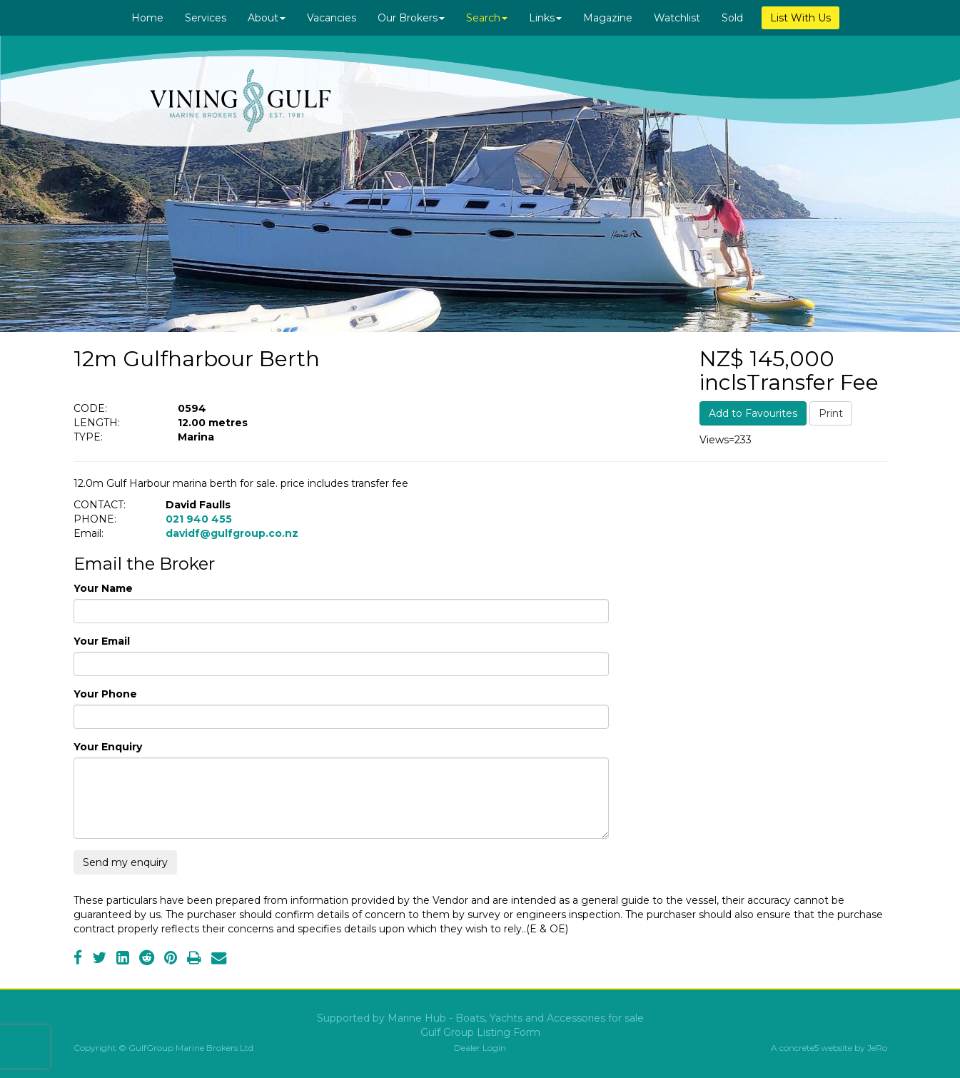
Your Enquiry (108, 746)
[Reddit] (146, 959)
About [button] (267, 17)
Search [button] (486, 17)
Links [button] (545, 17)
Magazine (607, 17)
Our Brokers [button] (411, 17)
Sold (732, 17)
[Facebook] (78, 959)
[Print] (194, 959)
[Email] (218, 959)
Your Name (103, 588)
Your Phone (105, 693)
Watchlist (677, 17)
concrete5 (799, 1047)
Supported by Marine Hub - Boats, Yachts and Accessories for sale (480, 1018)
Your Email (102, 641)
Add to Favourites (753, 413)
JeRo (877, 1047)
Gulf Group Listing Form (480, 1032)
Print (831, 413)
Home (147, 17)
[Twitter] (99, 959)
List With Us (800, 17)
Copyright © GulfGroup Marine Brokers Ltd (163, 1047)
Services (205, 17)
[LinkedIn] (122, 959)
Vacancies (331, 17)
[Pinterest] (170, 959)
